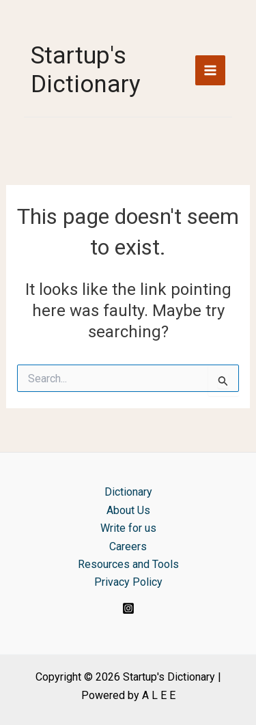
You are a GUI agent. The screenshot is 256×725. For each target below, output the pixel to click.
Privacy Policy (128, 581)
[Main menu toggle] (210, 70)
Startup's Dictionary (86, 70)
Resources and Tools (128, 564)
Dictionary (128, 491)
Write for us (128, 528)
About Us (128, 510)
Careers (128, 546)
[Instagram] (128, 608)
